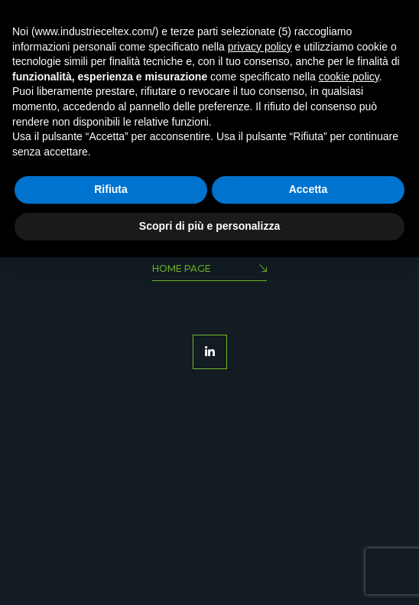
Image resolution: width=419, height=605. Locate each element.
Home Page (209, 270)
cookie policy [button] (349, 76)
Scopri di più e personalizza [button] (209, 226)
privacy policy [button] (260, 47)
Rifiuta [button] (111, 189)
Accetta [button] (308, 189)
